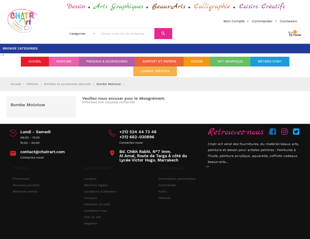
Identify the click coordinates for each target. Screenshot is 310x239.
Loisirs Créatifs (262, 6)
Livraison (90, 178)
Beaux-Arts (168, 6)
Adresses (164, 197)
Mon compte (234, 21)
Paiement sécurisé (97, 204)
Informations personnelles (177, 178)
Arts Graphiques (118, 6)
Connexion (288, 21)
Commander (262, 21)
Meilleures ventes (25, 191)
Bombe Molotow (28, 105)
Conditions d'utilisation (100, 191)
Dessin (76, 6)
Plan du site (92, 217)
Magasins (90, 223)
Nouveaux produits (26, 185)
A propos (90, 197)
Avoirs (162, 191)
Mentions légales (96, 185)
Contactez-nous (95, 210)
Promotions (21, 178)
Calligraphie (212, 6)
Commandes (167, 185)
